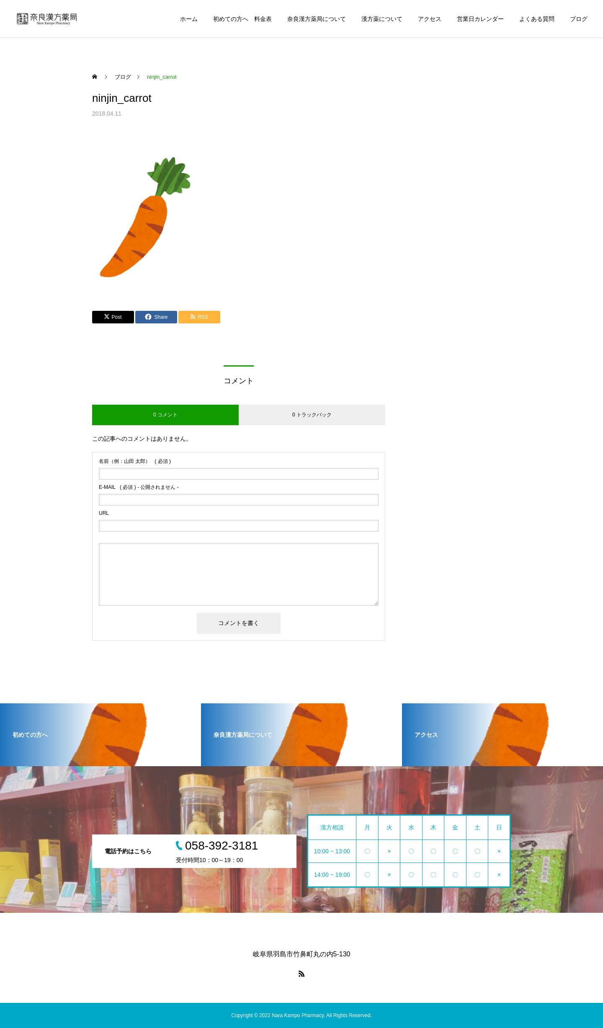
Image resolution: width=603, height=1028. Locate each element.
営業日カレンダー (480, 18)
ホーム (189, 18)
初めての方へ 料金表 (242, 18)
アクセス (429, 18)
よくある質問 (536, 18)
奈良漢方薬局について (316, 18)
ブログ (579, 18)
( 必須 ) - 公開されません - (139, 487)
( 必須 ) (135, 461)
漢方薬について (381, 18)
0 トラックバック (312, 415)
